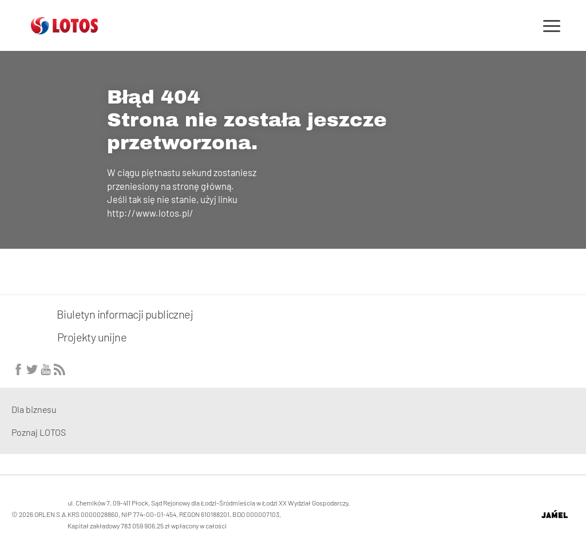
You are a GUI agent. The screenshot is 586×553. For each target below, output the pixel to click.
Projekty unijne (91, 337)
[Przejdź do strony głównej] (64, 30)
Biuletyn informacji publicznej (102, 314)
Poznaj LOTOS (38, 432)
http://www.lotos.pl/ (150, 212)
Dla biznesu (34, 409)
